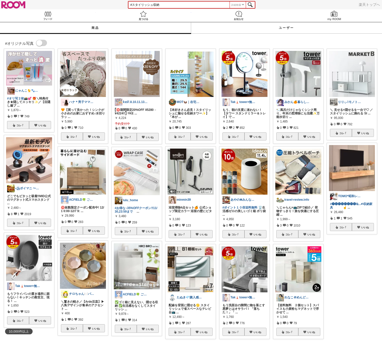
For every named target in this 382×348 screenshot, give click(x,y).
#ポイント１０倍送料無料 (240, 207)
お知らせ (239, 15)
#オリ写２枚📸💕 (19, 98)
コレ (20, 125)
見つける (143, 15)
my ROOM (334, 15)
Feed (48, 15)
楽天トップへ (369, 5)
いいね (42, 125)
